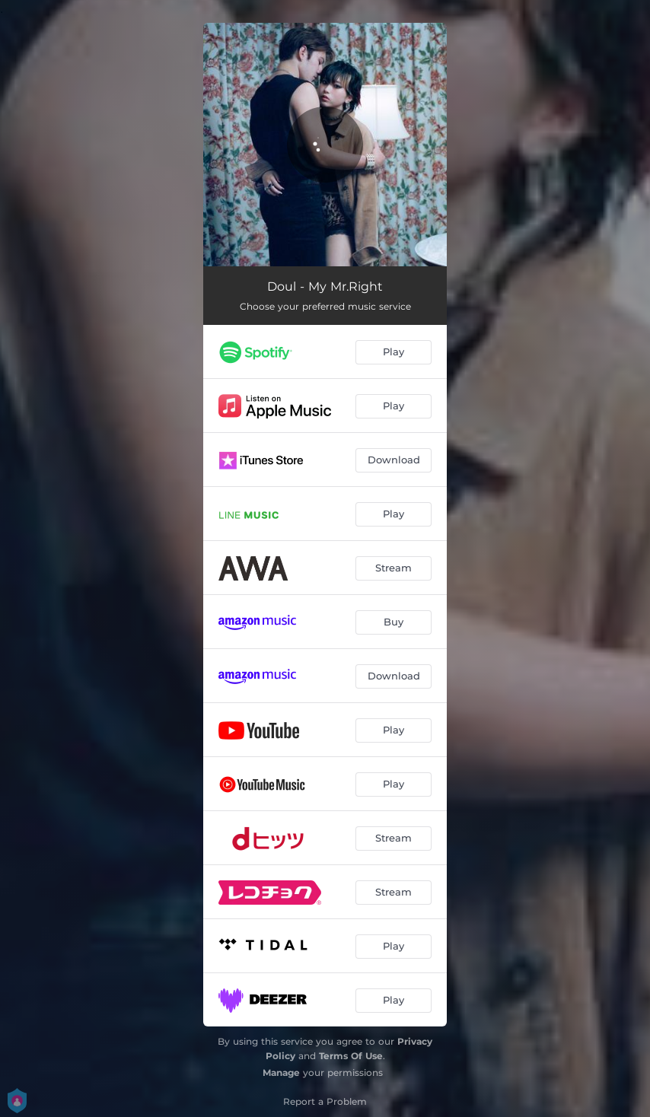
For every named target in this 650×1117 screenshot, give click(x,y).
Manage (281, 1072)
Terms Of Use (351, 1055)
